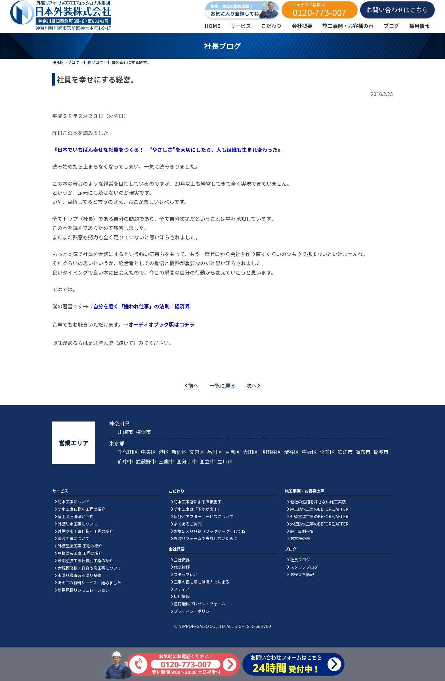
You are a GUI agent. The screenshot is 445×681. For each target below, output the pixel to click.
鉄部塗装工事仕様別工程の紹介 (85, 560)
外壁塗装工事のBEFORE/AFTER (319, 516)
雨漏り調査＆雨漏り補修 (79, 575)
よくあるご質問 (187, 524)
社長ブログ (93, 62)
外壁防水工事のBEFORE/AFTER (319, 524)
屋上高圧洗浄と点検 (75, 516)
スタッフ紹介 (186, 574)
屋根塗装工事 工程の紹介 (80, 553)
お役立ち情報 (302, 574)
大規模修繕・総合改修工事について (89, 568)
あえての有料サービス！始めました (89, 583)
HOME (58, 62)
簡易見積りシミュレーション (83, 590)
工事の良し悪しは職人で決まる (201, 582)
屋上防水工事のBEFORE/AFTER (319, 509)
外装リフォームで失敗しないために (205, 538)
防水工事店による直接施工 (197, 501)
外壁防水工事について (77, 524)
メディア (181, 589)
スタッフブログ (304, 567)
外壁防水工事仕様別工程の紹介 (85, 531)
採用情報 (182, 596)
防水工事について (73, 501)
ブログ (73, 62)
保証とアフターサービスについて (203, 516)
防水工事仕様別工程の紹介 (81, 509)
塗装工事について (73, 538)
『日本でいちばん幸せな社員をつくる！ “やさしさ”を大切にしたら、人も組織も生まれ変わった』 (167, 149)
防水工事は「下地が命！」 (197, 509)
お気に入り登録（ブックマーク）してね (209, 531)
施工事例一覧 (302, 531)
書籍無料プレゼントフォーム (199, 604)
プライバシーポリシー (193, 611)
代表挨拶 (182, 567)
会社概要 (182, 559)
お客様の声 (300, 538)
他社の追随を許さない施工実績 (318, 501)
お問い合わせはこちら (397, 9)
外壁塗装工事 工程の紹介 (80, 546)
